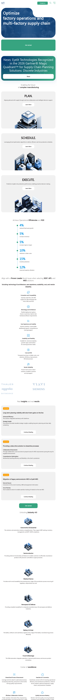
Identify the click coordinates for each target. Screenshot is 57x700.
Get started (28, 45)
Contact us (42, 3)
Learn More (28, 104)
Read (28, 76)
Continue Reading (28, 432)
